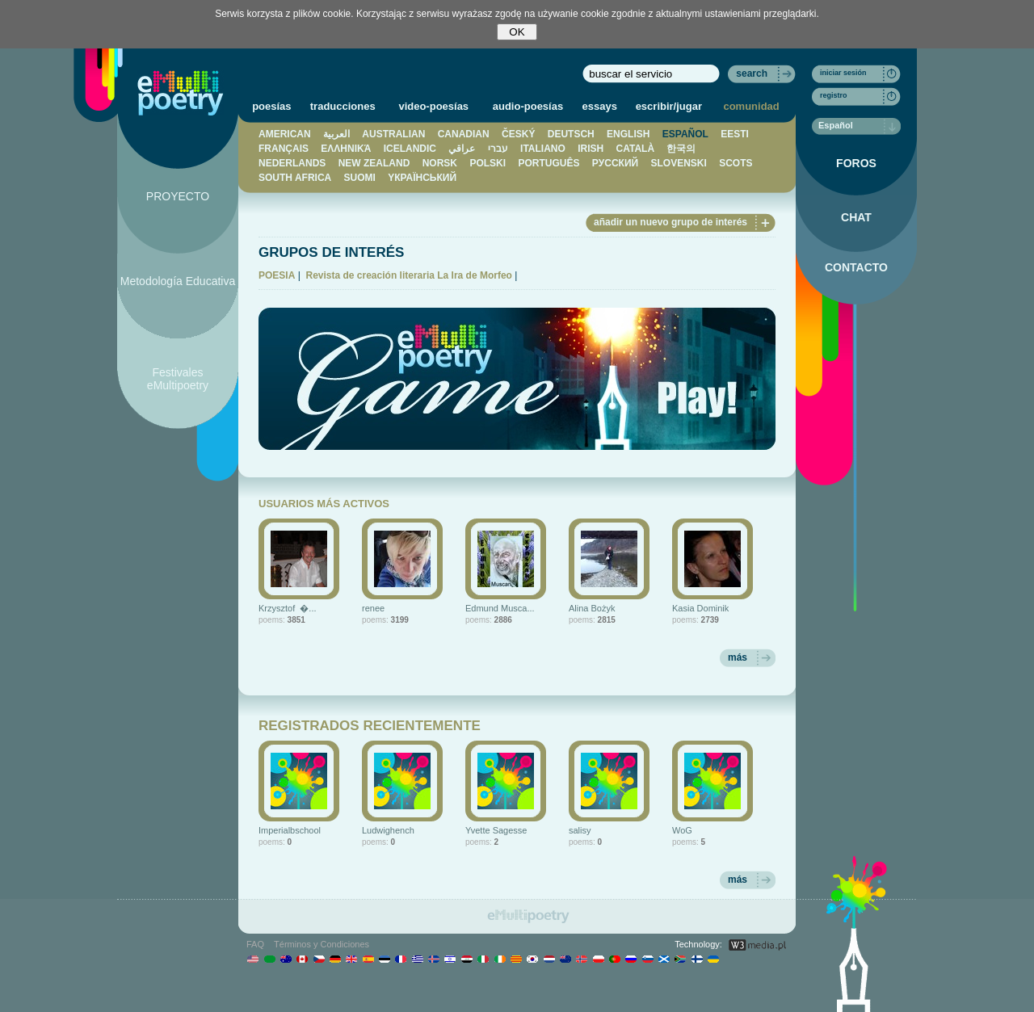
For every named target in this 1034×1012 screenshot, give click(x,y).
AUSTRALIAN (393, 134)
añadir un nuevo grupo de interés (670, 222)
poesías (271, 106)
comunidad (751, 106)
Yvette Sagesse (496, 830)
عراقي (461, 148)
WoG (682, 830)
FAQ (255, 944)
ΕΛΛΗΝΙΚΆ (346, 148)
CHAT (856, 217)
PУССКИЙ (615, 163)
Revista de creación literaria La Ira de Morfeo (408, 275)
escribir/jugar (669, 106)
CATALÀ (635, 148)
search (751, 73)
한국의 (681, 148)
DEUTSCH (571, 134)
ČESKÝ (518, 134)
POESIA (276, 275)
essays (599, 106)
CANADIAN (464, 134)
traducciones (343, 106)
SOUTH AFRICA (294, 177)
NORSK (439, 163)
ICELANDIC (410, 148)
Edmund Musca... (500, 608)
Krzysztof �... (287, 608)
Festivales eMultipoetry (177, 379)
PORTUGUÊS (548, 163)
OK (516, 32)
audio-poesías (528, 106)
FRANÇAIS (283, 148)
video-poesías (433, 106)
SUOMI (360, 177)
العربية (336, 134)
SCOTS (735, 163)
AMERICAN (284, 134)
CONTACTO (856, 267)
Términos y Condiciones (321, 944)
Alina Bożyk (592, 608)
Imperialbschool (289, 830)
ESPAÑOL (685, 134)
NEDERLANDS (292, 163)
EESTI (735, 134)
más (737, 657)
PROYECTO (177, 196)
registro (833, 95)
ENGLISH (628, 134)
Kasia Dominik (700, 608)
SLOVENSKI (678, 163)
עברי (498, 148)
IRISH (590, 148)
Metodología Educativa (177, 281)
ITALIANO (542, 148)
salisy (580, 830)
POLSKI (487, 163)
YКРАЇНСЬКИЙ (422, 177)
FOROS (856, 163)
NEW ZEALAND (374, 163)
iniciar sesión (843, 73)
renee (373, 608)
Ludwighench (388, 830)
